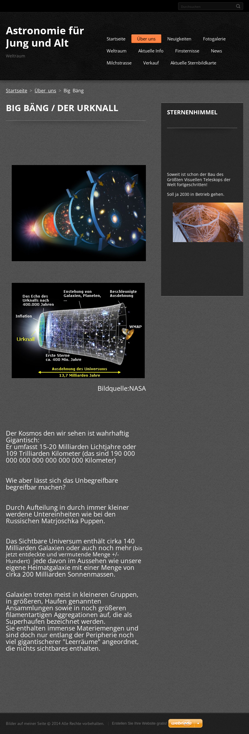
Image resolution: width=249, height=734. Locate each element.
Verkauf (151, 66)
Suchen (238, 6)
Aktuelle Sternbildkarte (193, 66)
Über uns (146, 42)
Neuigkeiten (179, 42)
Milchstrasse (119, 66)
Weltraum (117, 54)
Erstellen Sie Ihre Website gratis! (139, 724)
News (216, 54)
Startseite (116, 42)
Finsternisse (187, 54)
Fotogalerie (214, 42)
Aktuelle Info (150, 54)
